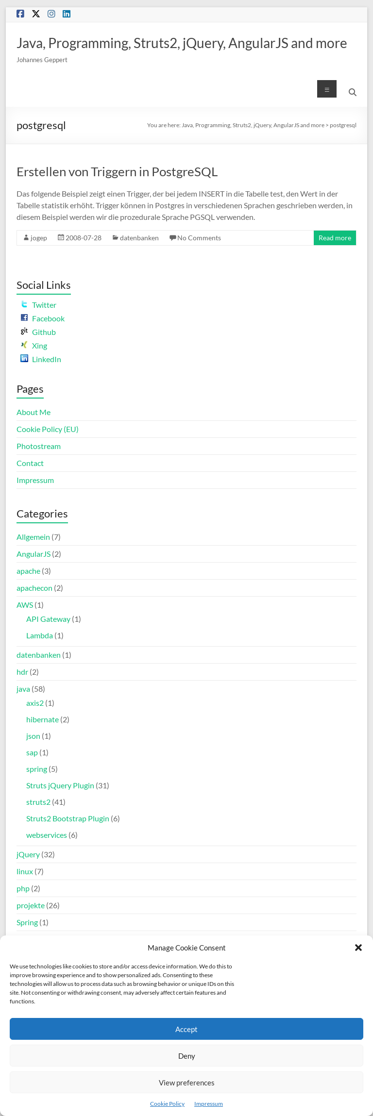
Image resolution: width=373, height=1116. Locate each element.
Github (38, 331)
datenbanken (139, 237)
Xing (33, 345)
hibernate (42, 719)
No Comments (199, 237)
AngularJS (34, 553)
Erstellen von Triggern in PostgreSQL (117, 171)
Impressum (208, 1103)
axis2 (35, 702)
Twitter (38, 304)
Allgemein (33, 536)
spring (36, 768)
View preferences (187, 1082)
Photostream (39, 445)
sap (32, 752)
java (23, 688)
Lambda (39, 635)
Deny (186, 1055)
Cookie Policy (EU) (48, 428)
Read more (335, 237)
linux (25, 871)
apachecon (34, 587)
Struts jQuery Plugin (60, 785)
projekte (31, 905)
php (23, 888)
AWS (25, 604)
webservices (46, 834)
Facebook (42, 318)
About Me (34, 411)
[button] (358, 947)
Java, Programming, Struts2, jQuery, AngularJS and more (182, 42)
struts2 (38, 801)
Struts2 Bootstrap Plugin (67, 818)
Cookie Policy (167, 1103)
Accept (186, 1029)
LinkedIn (40, 359)
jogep (39, 237)
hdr (22, 671)
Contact (30, 462)
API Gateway (48, 618)
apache (28, 570)
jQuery (28, 854)
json (33, 735)
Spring (27, 922)
